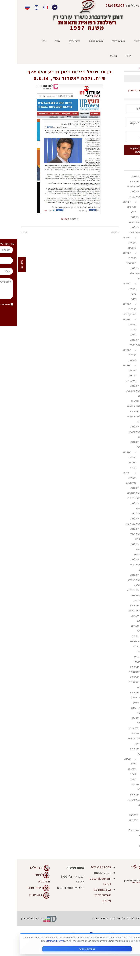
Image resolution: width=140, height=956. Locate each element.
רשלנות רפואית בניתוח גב (112, 477)
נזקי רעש (117, 728)
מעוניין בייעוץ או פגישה (121, 149)
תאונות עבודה (123, 661)
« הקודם (98, 232)
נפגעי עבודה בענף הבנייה (120, 707)
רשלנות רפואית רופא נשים (120, 564)
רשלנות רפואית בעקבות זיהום (118, 391)
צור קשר (126, 845)
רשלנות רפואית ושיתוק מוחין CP (119, 580)
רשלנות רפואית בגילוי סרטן (119, 273)
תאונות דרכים (123, 600)
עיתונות (48, 64)
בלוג (128, 825)
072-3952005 (84, 867)
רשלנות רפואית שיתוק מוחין (119, 431)
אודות (128, 840)
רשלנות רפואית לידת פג (112, 242)
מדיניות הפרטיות (32, 940)
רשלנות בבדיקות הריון (112, 207)
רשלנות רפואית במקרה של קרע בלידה (118, 493)
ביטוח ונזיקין (124, 743)
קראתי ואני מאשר (70, 948)
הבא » (7, 232)
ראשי (59, 64)
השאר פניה (18, 887)
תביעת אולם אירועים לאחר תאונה (113, 769)
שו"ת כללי (116, 830)
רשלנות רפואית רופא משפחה (120, 534)
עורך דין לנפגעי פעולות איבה (119, 799)
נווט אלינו (18, 895)
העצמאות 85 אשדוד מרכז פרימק (85, 895)
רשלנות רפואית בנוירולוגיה (120, 508)
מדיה (128, 809)
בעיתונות (117, 820)
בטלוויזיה (117, 815)
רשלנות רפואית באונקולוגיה (112, 309)
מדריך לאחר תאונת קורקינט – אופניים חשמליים (120, 646)
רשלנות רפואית (122, 176)
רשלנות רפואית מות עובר (112, 258)
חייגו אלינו (19, 867)
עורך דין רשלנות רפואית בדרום (118, 416)
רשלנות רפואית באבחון (112, 355)
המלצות (126, 835)
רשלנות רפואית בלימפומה (120, 549)
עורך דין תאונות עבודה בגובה (119, 682)
